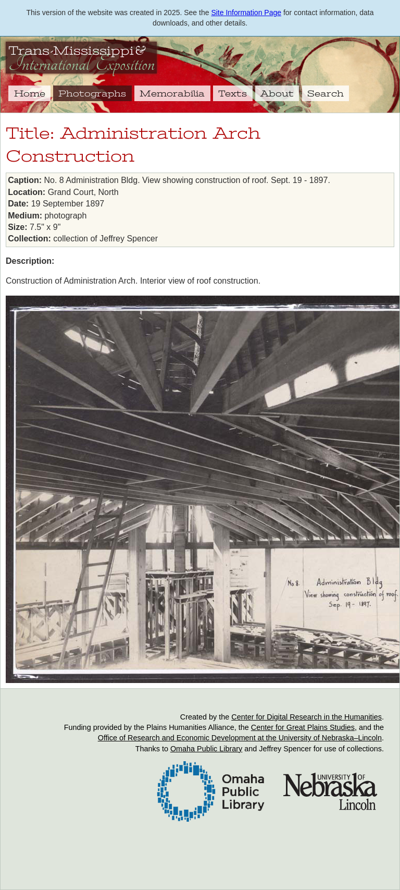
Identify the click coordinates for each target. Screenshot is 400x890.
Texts (232, 93)
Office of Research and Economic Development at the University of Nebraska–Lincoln (240, 738)
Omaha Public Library (206, 749)
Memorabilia (172, 93)
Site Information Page (246, 12)
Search (325, 93)
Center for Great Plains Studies (303, 727)
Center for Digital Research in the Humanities (306, 717)
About (277, 93)
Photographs (92, 93)
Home (29, 93)
